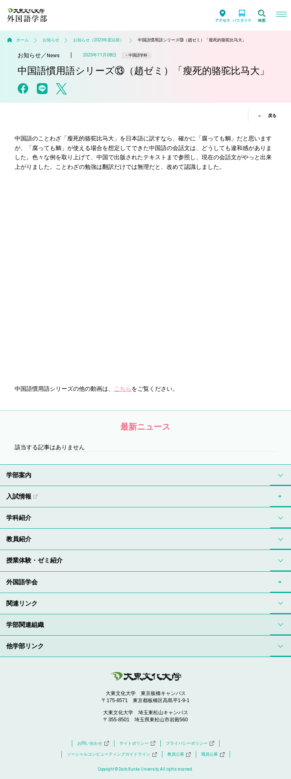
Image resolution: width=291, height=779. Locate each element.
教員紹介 (18, 538)
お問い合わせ (93, 743)
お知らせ (51, 40)
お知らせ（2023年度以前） (98, 40)
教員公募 (179, 754)
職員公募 (213, 754)
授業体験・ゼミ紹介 (34, 560)
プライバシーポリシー (190, 743)
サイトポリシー (137, 743)
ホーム (22, 40)
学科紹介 (18, 517)
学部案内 (18, 475)
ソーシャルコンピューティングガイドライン (112, 754)
